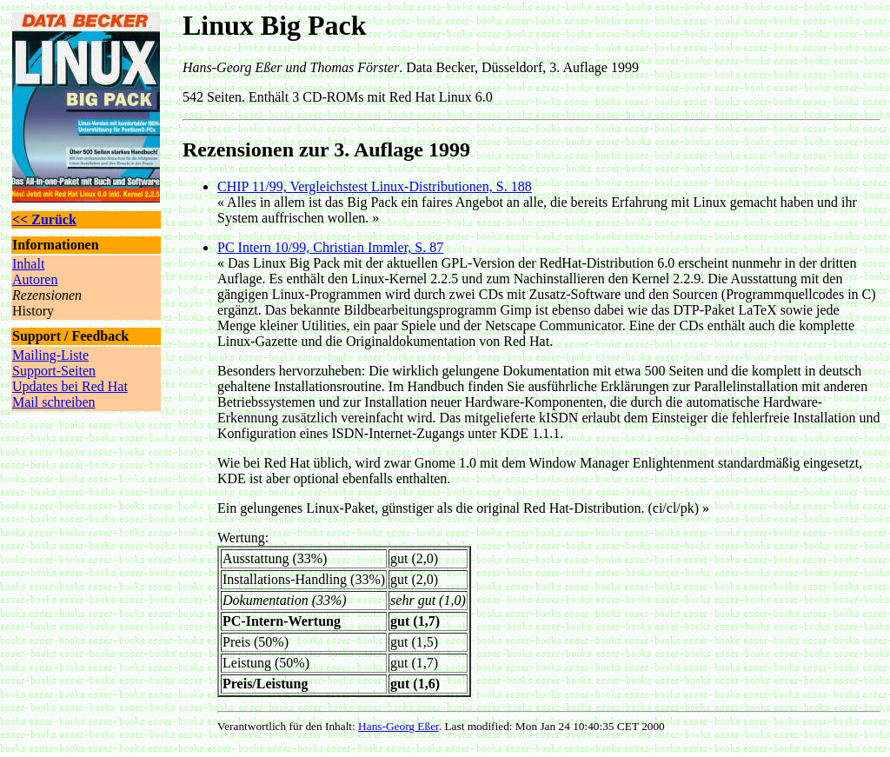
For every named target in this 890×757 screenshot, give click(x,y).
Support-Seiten (54, 370)
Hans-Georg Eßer (398, 726)
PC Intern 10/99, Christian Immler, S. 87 (330, 247)
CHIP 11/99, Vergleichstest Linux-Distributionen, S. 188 (374, 186)
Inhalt (28, 263)
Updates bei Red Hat (70, 386)
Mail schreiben (54, 402)
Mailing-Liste (50, 355)
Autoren (34, 279)
